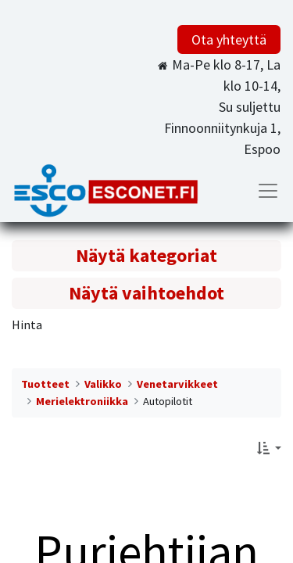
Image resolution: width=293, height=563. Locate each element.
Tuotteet (45, 384)
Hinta (27, 324)
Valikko (103, 384)
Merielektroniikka (82, 401)
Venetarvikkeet (177, 384)
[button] (269, 448)
